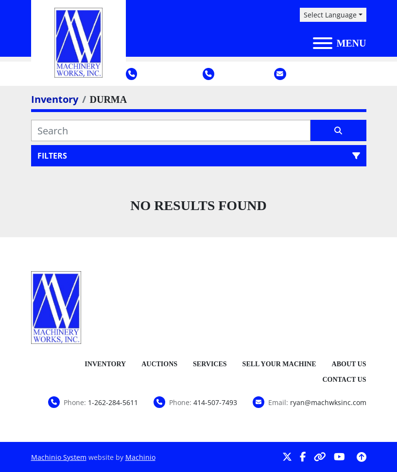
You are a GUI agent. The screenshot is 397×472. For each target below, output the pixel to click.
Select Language (330, 14)
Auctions (159, 364)
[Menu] (322, 43)
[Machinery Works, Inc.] (56, 306)
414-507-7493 (232, 73)
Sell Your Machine (279, 364)
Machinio (140, 457)
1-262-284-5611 (158, 73)
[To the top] (361, 457)
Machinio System (58, 457)
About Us (349, 364)
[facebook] (303, 457)
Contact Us (344, 379)
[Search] (171, 130)
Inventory (105, 364)
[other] (320, 457)
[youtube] (339, 457)
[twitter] (287, 457)
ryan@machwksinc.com (328, 73)
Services (210, 364)
